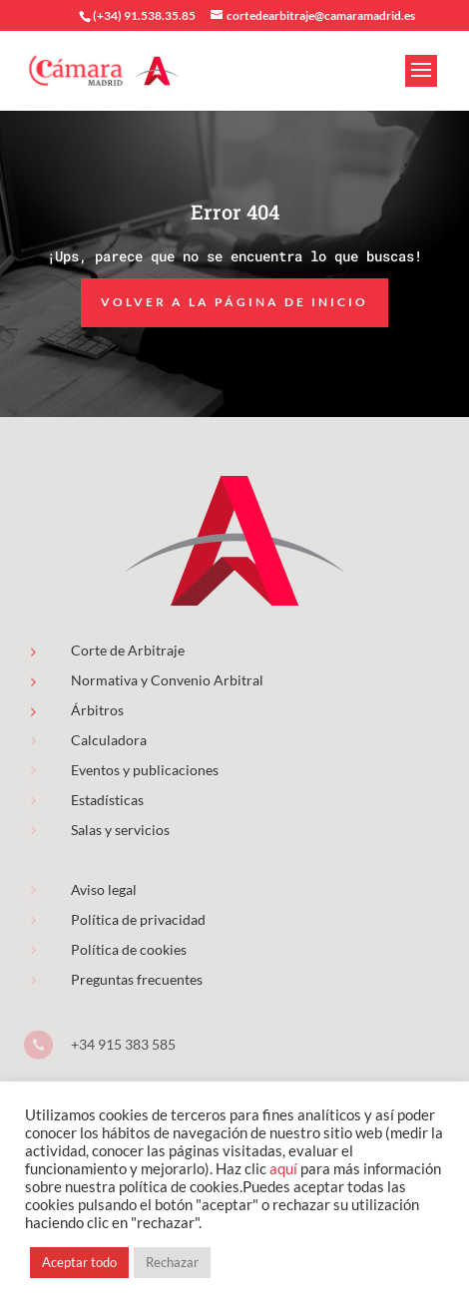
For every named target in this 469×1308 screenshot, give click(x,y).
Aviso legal (104, 889)
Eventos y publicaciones (145, 769)
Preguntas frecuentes (137, 979)
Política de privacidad (138, 919)
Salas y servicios (120, 829)
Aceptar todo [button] (79, 1262)
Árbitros (97, 709)
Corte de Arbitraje (128, 650)
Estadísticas (107, 799)
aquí (283, 1168)
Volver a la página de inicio (234, 301)
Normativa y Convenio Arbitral (167, 679)
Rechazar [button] (172, 1262)
